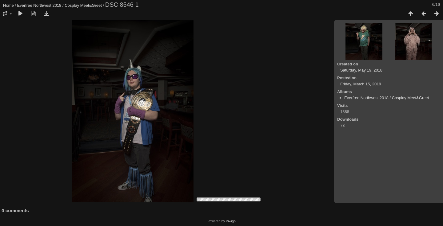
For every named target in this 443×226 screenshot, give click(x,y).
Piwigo (231, 221)
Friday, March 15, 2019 (360, 84)
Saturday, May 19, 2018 (361, 70)
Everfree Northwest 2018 (39, 5)
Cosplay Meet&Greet (83, 5)
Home (8, 5)
